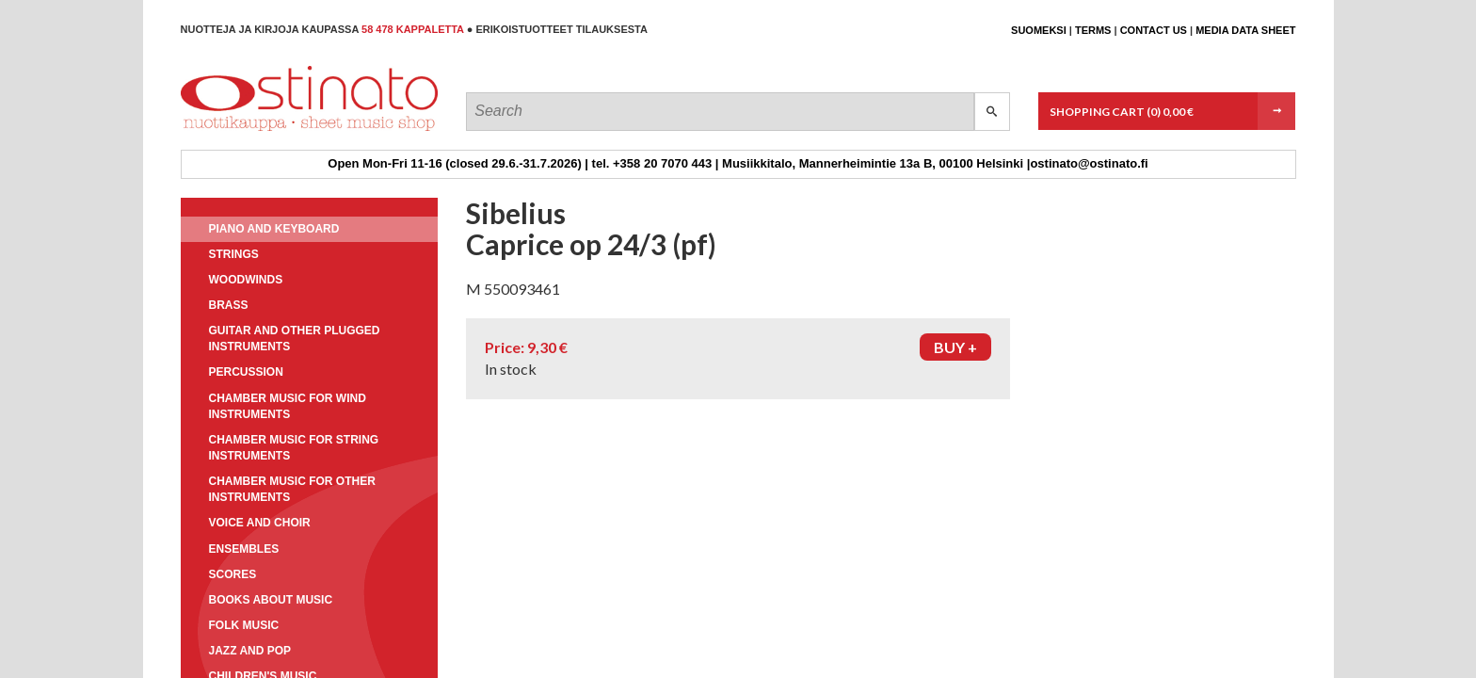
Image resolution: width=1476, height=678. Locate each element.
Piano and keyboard (274, 228)
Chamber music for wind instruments (287, 406)
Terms (1093, 30)
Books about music (271, 599)
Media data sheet (1245, 30)
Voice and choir (260, 522)
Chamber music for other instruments (292, 489)
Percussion (246, 372)
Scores (233, 574)
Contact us (1153, 30)
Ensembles (244, 549)
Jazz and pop (250, 650)
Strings (234, 254)
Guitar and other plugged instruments (294, 338)
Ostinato (266, 130)
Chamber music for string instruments (294, 447)
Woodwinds (246, 279)
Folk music (244, 625)
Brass (229, 305)
